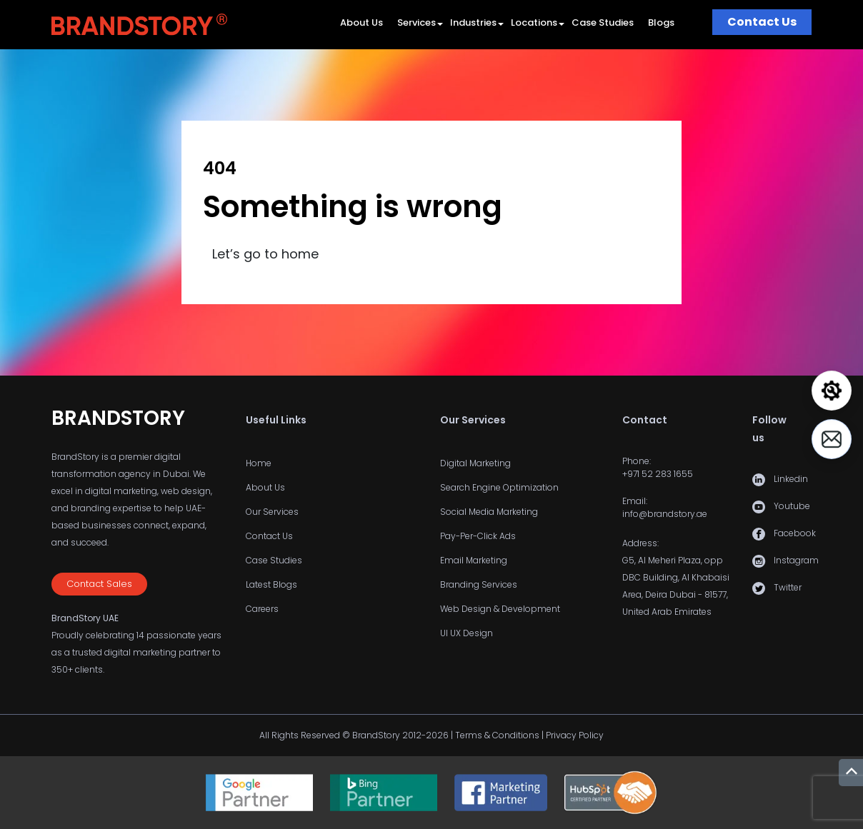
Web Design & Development (500, 609)
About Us (361, 22)
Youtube (792, 506)
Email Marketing (473, 560)
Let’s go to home (265, 254)
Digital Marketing (475, 463)
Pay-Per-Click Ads (478, 536)
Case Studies (603, 22)
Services (416, 22)
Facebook (795, 533)
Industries (473, 22)
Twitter (788, 587)
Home (258, 463)
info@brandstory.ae (664, 514)
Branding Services (478, 584)
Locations (534, 22)
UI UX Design (466, 633)
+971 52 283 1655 (657, 474)
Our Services (272, 512)
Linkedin (791, 479)
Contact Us (762, 22)
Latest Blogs (271, 584)
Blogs (661, 22)
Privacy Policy (575, 735)
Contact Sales (99, 584)
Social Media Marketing (489, 512)
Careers (262, 609)
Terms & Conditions (497, 735)
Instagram (796, 560)
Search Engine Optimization (499, 487)
